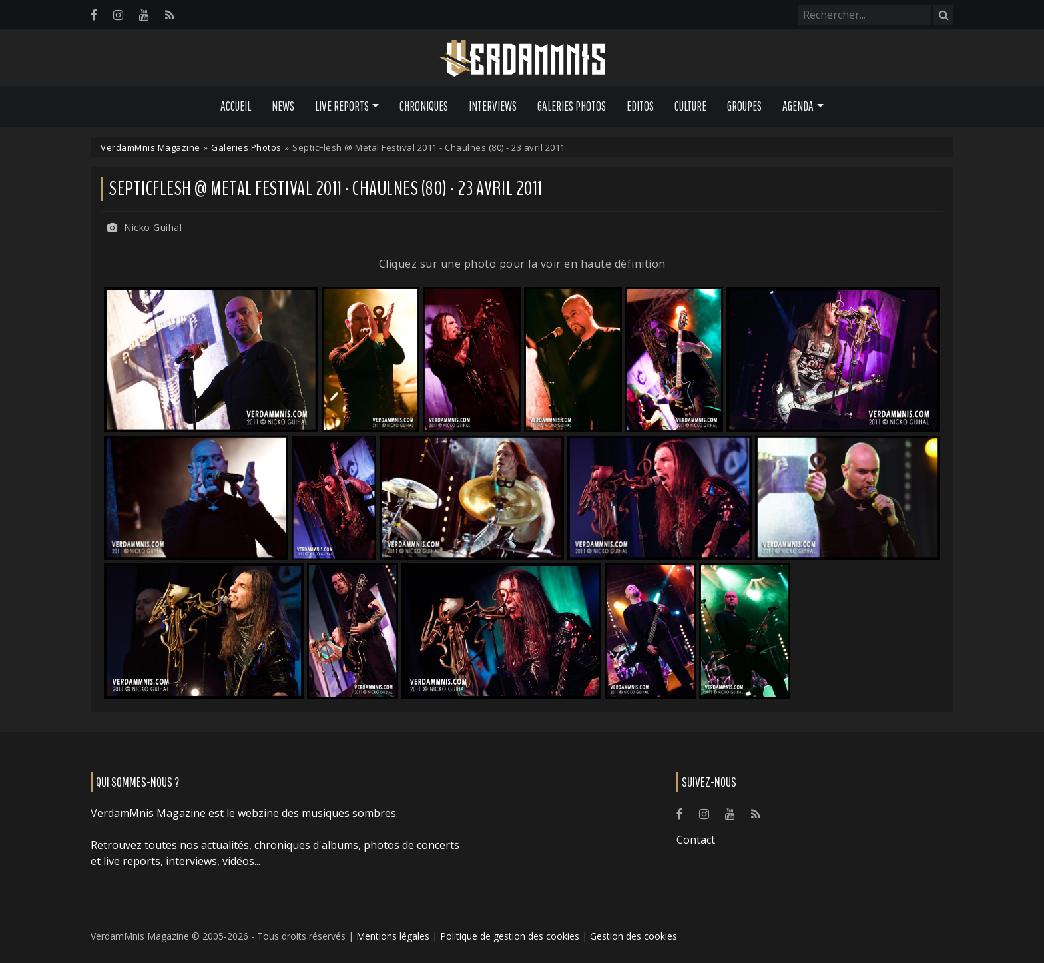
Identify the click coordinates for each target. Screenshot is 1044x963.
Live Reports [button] (342, 106)
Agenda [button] (798, 106)
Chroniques (423, 106)
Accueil (235, 106)
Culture (690, 106)
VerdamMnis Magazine (150, 147)
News (283, 106)
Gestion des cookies (633, 936)
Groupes (744, 106)
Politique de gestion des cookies (509, 936)
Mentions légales (392, 936)
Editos (640, 106)
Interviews (493, 106)
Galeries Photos (571, 106)
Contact (695, 839)
